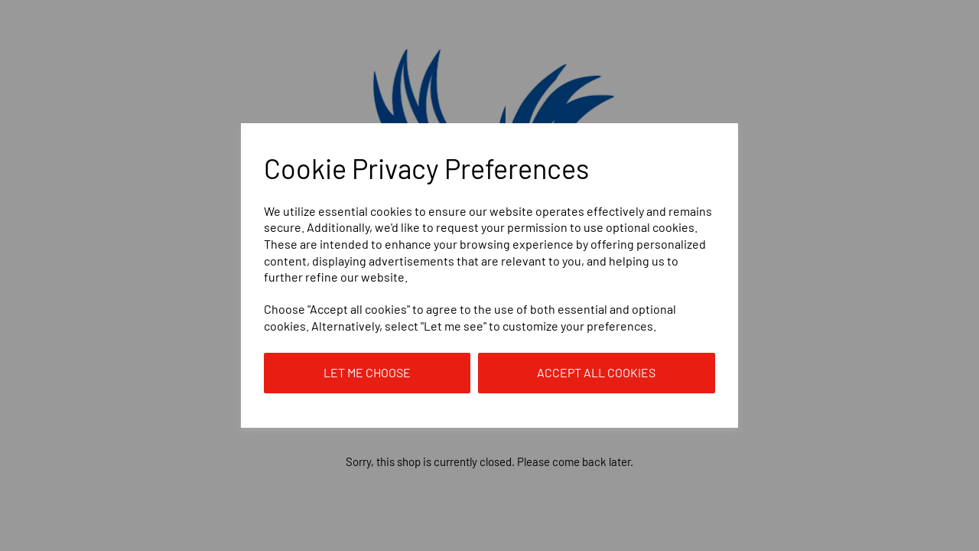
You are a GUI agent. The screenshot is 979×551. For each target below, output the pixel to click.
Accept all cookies (596, 372)
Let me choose (367, 372)
